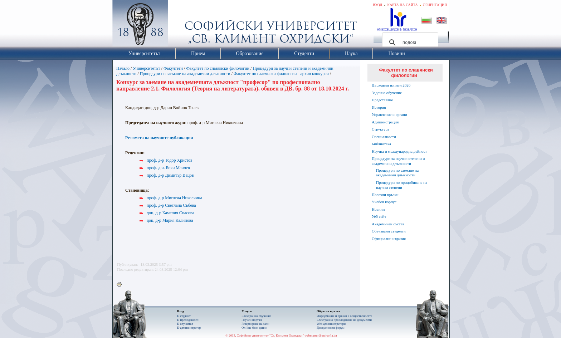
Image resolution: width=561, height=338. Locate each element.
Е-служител (185, 323)
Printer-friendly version (121, 284)
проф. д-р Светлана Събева (171, 205)
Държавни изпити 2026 (391, 85)
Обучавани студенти (389, 231)
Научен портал (252, 320)
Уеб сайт (379, 216)
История (379, 107)
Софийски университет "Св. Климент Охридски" (180, 25)
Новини (378, 209)
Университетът (146, 68)
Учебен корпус (384, 202)
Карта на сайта (402, 5)
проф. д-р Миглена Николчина (174, 197)
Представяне (382, 100)
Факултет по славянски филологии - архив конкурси (281, 73)
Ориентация (435, 5)
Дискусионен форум (331, 327)
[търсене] (409, 42)
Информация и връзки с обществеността (344, 316)
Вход (377, 5)
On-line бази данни (254, 327)
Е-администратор (189, 327)
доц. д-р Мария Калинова (170, 220)
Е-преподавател (188, 320)
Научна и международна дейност (399, 151)
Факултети (173, 68)
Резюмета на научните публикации (159, 137)
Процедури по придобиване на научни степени (401, 185)
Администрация (385, 122)
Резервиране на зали (255, 323)
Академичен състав (388, 224)
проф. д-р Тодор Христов (169, 160)
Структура (380, 129)
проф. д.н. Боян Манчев (168, 167)
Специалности (384, 136)
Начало (123, 68)
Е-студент (184, 316)
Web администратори (331, 323)
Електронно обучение (256, 316)
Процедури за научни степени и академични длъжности (398, 161)
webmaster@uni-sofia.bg (320, 335)
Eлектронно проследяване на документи (344, 320)
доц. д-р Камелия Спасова (170, 212)
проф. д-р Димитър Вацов (170, 175)
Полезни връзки (385, 194)
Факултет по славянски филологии (217, 68)
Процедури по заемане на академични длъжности (185, 73)
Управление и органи (389, 114)
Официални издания (389, 238)
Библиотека (381, 144)
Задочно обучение (387, 92)
